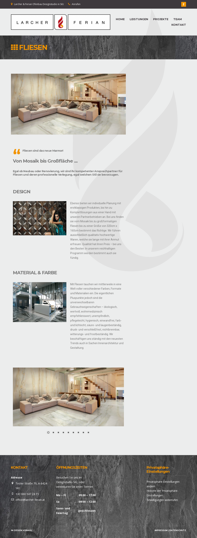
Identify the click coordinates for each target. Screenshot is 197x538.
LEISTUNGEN (139, 19)
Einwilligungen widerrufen (162, 500)
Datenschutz (177, 530)
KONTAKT (178, 24)
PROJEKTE (160, 19)
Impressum (161, 530)
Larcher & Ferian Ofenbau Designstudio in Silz (39, 4)
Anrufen (76, 4)
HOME (120, 19)
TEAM (177, 19)
